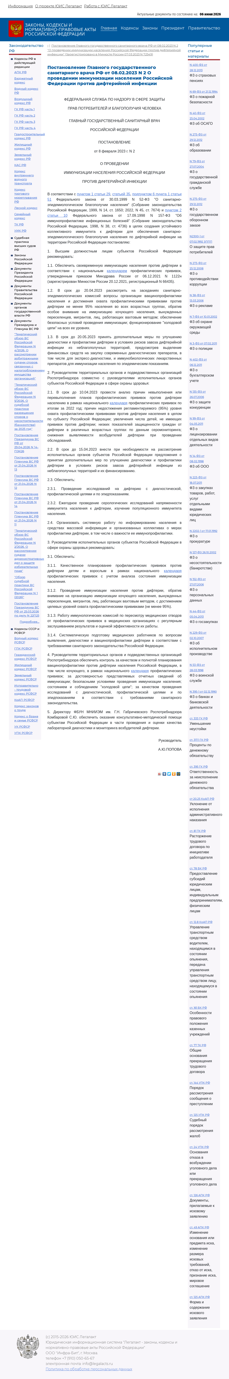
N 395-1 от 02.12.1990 (203, 691)
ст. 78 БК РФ (198, 868)
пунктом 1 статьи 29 (93, 194)
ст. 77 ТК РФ (198, 1045)
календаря (118, 403)
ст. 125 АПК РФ (200, 1297)
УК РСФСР (22, 726)
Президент (172, 28)
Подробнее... (29, 621)
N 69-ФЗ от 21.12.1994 (204, 91)
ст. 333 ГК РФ (199, 718)
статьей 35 (121, 194)
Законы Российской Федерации (23, 259)
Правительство (204, 28)
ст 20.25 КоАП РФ (202, 798)
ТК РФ (19, 224)
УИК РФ (20, 230)
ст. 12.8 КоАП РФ (201, 922)
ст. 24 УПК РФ (199, 1147)
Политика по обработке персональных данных (89, 1369)
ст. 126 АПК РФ (200, 1195)
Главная (109, 28)
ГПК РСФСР (23, 648)
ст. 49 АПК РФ (199, 1227)
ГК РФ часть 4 (25, 128)
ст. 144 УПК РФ (200, 1082)
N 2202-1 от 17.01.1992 (203, 531)
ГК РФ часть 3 (24, 121)
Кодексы (130, 28)
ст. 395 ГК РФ (199, 766)
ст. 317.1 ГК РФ (199, 740)
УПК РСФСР (23, 733)
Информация (20, 6)
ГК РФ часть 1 (24, 109)
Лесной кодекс (25, 208)
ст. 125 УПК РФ (200, 1115)
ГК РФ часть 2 (24, 115)
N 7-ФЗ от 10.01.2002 (203, 316)
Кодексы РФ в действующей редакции (25, 63)
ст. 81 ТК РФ (198, 831)
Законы (150, 28)
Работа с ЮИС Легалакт (105, 6)
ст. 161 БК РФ (198, 1007)
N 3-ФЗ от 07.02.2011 (203, 343)
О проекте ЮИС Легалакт (58, 6)
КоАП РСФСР (24, 700)
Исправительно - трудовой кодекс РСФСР (26, 689)
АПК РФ (20, 72)
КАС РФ (20, 165)
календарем (117, 271)
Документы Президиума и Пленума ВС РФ (26, 325)
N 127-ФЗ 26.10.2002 (203, 552)
